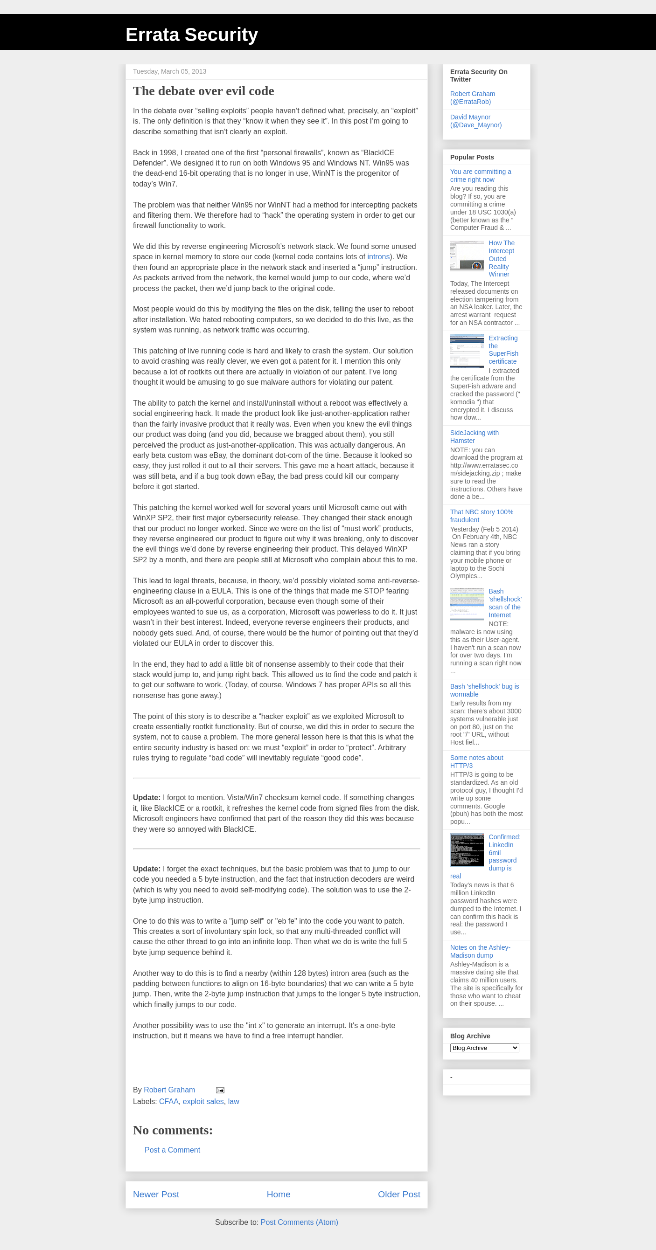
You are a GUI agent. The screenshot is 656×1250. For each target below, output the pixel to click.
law (233, 1101)
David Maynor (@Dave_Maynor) (476, 121)
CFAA (169, 1101)
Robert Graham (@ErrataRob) (472, 97)
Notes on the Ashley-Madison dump (480, 951)
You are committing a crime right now (480, 175)
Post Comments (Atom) (299, 1222)
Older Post (399, 1194)
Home (279, 1194)
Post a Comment (172, 1150)
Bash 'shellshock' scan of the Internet (505, 602)
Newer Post (156, 1194)
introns (378, 257)
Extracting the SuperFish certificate (504, 349)
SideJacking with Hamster (474, 436)
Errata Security (192, 34)
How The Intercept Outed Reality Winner (502, 258)
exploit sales (203, 1101)
